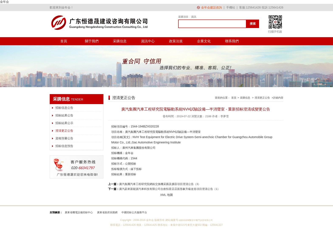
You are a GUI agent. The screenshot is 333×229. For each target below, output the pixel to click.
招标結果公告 (64, 115)
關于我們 (92, 41)
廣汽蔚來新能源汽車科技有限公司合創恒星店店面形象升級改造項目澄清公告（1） (169, 189)
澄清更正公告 (64, 130)
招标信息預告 (64, 146)
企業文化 (204, 41)
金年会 (4, 1)
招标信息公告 (64, 107)
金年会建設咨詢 (211, 7)
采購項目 (183, 16)
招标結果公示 (64, 123)
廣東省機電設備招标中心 (79, 212)
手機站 (230, 7)
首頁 (63, 41)
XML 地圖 (166, 194)
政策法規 (176, 41)
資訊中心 (148, 41)
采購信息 (120, 41)
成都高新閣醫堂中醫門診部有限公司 (196, 220)
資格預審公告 (64, 138)
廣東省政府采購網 (107, 212)
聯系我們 (232, 41)
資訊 (193, 16)
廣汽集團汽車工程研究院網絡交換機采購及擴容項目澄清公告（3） (160, 184)
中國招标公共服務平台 (134, 212)
